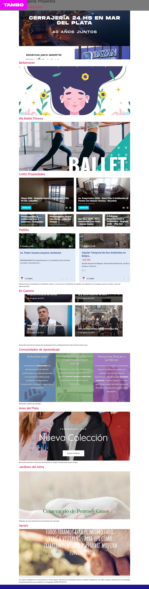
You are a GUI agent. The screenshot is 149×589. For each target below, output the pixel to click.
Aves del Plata (29, 408)
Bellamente (27, 63)
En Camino (26, 291)
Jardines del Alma (31, 467)
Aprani (23, 525)
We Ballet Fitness (31, 118)
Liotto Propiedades (32, 174)
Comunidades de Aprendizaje (39, 349)
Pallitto (24, 230)
